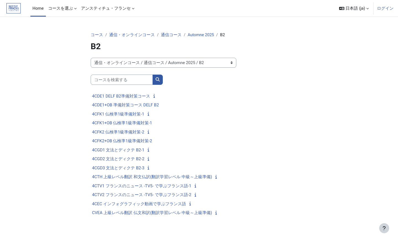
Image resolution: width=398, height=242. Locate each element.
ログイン (385, 8)
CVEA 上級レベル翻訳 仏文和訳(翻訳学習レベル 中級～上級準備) (152, 213)
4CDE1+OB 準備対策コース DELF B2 (125, 105)
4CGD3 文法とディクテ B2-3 (118, 168)
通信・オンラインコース (132, 35)
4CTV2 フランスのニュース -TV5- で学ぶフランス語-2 (141, 195)
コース (97, 35)
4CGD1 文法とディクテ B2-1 (118, 150)
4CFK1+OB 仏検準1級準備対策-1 (122, 123)
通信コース (171, 35)
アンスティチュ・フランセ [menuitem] (106, 8)
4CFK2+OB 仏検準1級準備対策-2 (122, 141)
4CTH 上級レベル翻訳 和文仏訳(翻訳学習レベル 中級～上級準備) (152, 177)
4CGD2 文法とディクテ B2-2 (118, 159)
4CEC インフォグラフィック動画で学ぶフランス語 (139, 204)
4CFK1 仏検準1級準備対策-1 (118, 114)
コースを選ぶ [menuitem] (60, 8)
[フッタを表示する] (384, 228)
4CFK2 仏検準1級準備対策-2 (118, 132)
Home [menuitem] (38, 8)
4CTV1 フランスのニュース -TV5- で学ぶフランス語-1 (141, 186)
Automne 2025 (201, 35)
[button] (354, 8)
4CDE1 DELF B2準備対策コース (121, 96)
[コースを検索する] (122, 80)
